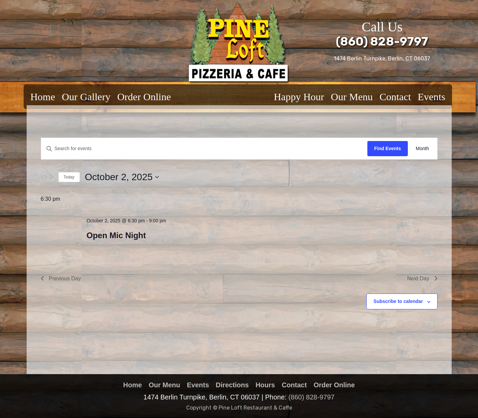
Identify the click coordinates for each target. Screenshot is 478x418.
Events (431, 96)
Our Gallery (86, 96)
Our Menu (352, 96)
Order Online (144, 96)
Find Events (387, 148)
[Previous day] (43, 177)
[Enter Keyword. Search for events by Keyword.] (204, 148)
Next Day (422, 278)
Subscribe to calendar (398, 301)
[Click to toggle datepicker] (122, 177)
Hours (265, 385)
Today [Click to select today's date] (69, 177)
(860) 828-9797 (382, 41)
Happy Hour (299, 96)
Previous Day (61, 278)
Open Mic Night (116, 235)
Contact (395, 96)
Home (42, 96)
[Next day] (51, 177)
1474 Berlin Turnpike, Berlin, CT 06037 (382, 58)
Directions (232, 385)
